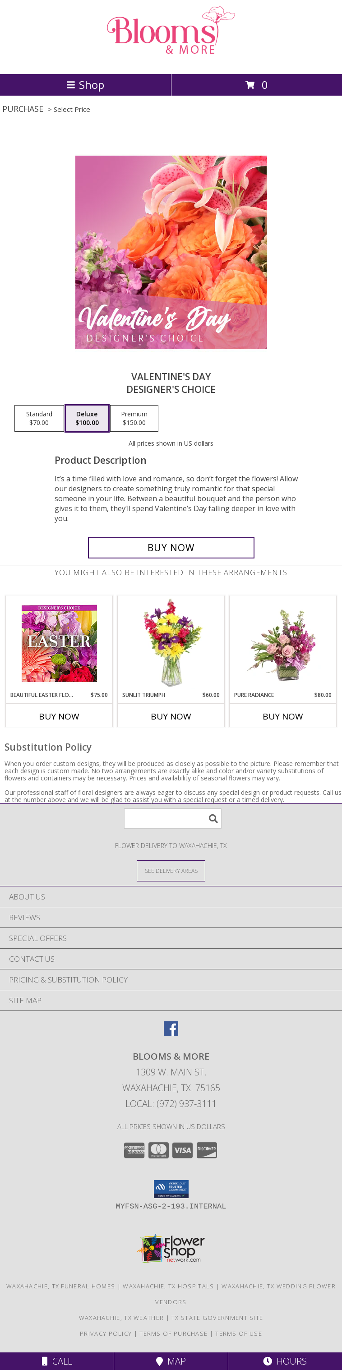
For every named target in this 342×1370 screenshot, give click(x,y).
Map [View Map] (171, 1361)
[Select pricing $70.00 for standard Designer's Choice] (39, 419)
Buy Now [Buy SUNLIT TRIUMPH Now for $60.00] (171, 716)
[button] (171, 1189)
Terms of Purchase (173, 1333)
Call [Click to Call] (57, 1361)
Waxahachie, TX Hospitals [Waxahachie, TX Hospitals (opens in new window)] (168, 1286)
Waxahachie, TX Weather (121, 1318)
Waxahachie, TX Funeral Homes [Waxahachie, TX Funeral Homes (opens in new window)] (60, 1286)
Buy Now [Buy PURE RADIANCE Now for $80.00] (283, 716)
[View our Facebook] (171, 1033)
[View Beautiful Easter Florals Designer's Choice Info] (59, 643)
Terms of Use (238, 1333)
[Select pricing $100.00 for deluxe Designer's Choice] (87, 419)
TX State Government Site (217, 1318)
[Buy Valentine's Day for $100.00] (171, 547)
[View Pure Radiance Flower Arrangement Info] (283, 643)
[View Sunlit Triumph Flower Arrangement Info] (171, 643)
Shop (85, 84)
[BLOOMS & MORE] (171, 60)
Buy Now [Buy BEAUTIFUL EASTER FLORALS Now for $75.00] (59, 716)
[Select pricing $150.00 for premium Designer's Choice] (134, 419)
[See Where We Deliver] (171, 870)
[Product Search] (173, 818)
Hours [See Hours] (285, 1361)
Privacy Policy (106, 1333)
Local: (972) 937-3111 (171, 1104)
